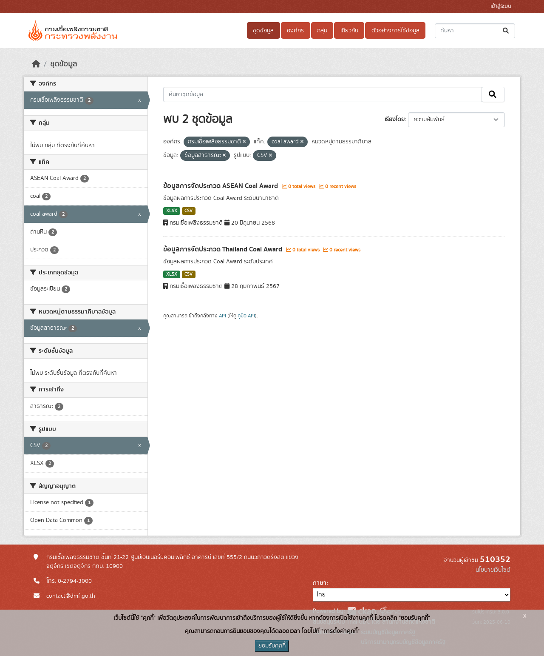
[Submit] (506, 30)
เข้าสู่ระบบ (500, 7)
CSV (188, 211)
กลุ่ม (322, 30)
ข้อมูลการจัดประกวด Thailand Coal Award (223, 249)
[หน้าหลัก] (36, 64)
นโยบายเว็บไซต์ (493, 570)
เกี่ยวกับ (349, 30)
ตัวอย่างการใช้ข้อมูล (395, 30)
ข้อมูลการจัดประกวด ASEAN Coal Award (221, 185)
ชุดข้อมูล (263, 30)
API (222, 315)
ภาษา (319, 583)
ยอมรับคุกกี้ (272, 646)
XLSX (171, 211)
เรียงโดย (395, 119)
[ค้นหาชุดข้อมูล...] (475, 30)
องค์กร (295, 30)
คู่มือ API (246, 315)
